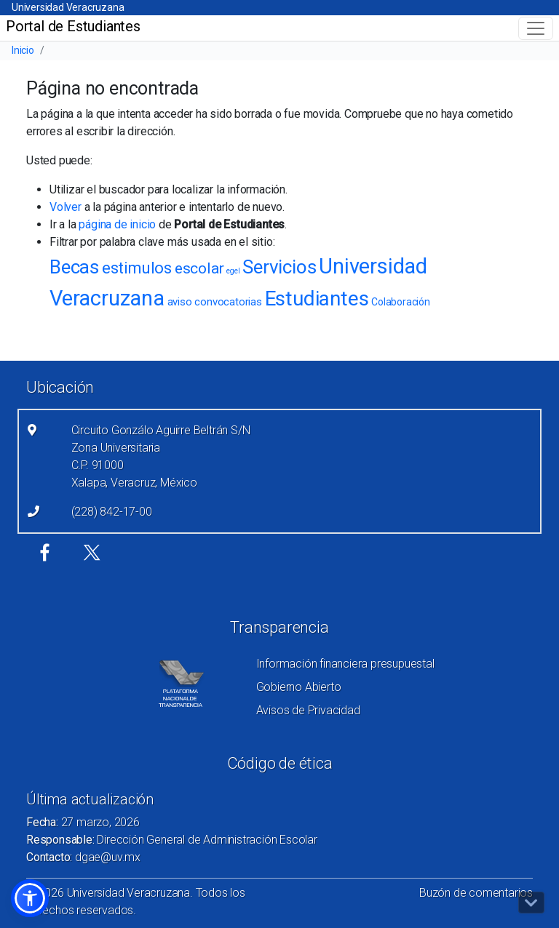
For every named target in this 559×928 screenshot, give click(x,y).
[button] (30, 898)
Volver (65, 207)
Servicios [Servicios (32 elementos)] (279, 267)
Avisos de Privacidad (308, 710)
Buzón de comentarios (476, 893)
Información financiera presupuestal (345, 664)
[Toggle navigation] (535, 28)
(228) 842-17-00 (111, 512)
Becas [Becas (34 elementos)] (74, 267)
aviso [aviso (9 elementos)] (179, 301)
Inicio (23, 50)
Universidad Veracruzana (68, 7)
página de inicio (117, 224)
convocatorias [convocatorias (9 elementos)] (227, 301)
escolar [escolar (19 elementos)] (199, 268)
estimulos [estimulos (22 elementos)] (137, 268)
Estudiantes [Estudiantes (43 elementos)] (317, 299)
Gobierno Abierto (298, 687)
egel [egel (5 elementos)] (232, 271)
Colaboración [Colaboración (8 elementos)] (400, 302)
